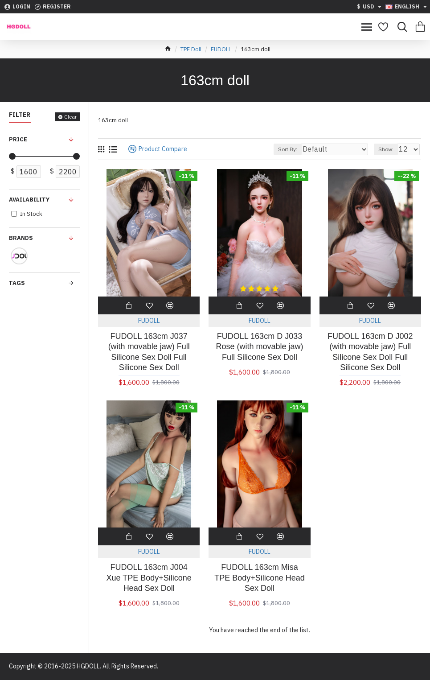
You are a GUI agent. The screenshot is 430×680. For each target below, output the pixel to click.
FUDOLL (221, 49)
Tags (17, 283)
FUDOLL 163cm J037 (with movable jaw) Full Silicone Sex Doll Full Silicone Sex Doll (149, 352)
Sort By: (287, 149)
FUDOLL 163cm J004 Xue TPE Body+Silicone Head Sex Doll (149, 578)
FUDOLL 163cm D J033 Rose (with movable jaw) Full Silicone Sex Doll (259, 347)
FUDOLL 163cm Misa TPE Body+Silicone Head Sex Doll (259, 578)
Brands (21, 238)
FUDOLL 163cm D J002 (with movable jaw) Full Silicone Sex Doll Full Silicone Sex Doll (370, 352)
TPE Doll (190, 49)
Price (18, 139)
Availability (29, 199)
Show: (385, 149)
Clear (70, 116)
